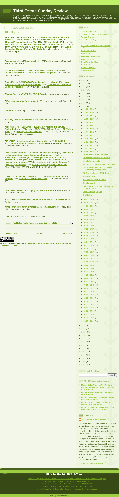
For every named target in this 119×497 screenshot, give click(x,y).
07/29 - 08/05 (89, 226)
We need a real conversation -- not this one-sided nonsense (39, 154)
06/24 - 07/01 (89, 242)
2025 (83, 83)
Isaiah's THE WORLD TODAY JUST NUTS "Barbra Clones (33, 70)
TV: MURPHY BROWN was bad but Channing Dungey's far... (98, 168)
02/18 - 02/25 (89, 301)
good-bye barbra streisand (29, 131)
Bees (8, 200)
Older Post (67, 233)
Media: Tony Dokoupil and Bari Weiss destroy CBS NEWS (97, 398)
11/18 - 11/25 (89, 129)
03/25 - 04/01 (89, 285)
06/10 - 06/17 (89, 249)
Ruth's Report (34, 44)
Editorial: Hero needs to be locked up (99, 164)
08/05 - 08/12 (89, 222)
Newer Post (11, 233)
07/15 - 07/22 (89, 232)
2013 (83, 338)
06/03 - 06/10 (89, 252)
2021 (83, 96)
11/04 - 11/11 (89, 135)
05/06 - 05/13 (89, 265)
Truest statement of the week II (96, 158)
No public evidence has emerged (44, 153)
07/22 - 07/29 (89, 229)
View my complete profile (92, 463)
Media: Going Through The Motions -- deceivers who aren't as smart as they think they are (97, 387)
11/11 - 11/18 (89, 132)
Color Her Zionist (90, 176)
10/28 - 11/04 (89, 139)
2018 (83, 106)
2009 (83, 352)
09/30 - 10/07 (89, 152)
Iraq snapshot (12, 61)
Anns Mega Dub (88, 70)
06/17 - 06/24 (89, 245)
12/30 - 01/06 (89, 109)
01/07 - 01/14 (89, 321)
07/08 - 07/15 (89, 235)
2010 (83, 348)
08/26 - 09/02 (89, 212)
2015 (83, 332)
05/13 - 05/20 (89, 262)
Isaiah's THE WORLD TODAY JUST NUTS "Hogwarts (31, 73)
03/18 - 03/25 (89, 288)
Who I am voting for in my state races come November (32, 207)
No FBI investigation (16, 153)
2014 (83, 335)
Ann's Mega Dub (43, 47)
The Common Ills (88, 31)
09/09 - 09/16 (89, 206)
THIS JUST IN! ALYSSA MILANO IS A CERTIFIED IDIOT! (35, 142)
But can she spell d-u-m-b (94, 180)
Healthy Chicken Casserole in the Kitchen (26, 120)
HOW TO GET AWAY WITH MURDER (23, 176)
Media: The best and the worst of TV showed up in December (97, 403)
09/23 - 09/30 (89, 199)
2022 (83, 93)
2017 (83, 325)
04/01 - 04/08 (89, 282)
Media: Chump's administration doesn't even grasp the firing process (98, 408)
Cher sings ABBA (32, 129)
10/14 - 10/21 (89, 145)
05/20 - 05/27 (89, 258)
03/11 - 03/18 (89, 291)
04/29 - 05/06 (89, 268)
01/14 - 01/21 (89, 318)
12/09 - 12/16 (89, 119)
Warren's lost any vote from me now (49, 164)
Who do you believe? (16, 164)
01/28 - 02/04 (89, 311)
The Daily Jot (39, 49)
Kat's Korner (51, 40)
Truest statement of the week (95, 154)
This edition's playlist (92, 192)
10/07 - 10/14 (89, 148)
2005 (83, 365)
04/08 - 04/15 (89, 278)
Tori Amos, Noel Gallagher (18, 127)
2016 (83, 329)
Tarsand (10, 110)
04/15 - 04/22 (89, 275)
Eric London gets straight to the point (49, 162)
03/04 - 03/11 (89, 295)
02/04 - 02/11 (89, 308)
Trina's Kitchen (87, 37)
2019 (83, 103)
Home (39, 233)
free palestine (12, 216)
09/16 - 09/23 (89, 203)
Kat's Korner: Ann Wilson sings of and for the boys (38, 83)
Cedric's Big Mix (30, 40)
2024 (83, 87)
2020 (83, 100)
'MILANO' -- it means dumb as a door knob (26, 141)
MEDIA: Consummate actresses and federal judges (67, 481)
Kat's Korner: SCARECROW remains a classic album (31, 82)
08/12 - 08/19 (89, 219)
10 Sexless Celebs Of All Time (96, 173)
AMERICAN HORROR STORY (33, 178)
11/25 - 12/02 (89, 125)
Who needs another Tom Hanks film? (23, 101)
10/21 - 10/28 (89, 142)
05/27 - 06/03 (89, 255)
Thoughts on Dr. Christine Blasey (34, 160)
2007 (83, 358)
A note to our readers (92, 161)
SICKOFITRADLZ (59, 44)
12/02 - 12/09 (89, 122)
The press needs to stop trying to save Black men (30, 190)
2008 (83, 355)
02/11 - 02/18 (89, 304)
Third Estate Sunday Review (40, 10)
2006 (83, 362)
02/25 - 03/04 (89, 298)
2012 (83, 342)
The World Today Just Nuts (93, 40)
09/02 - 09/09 (89, 209)
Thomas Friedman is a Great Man (21, 42)
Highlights (87, 195)
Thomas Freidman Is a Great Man (95, 34)
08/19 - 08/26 (89, 216)
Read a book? (89, 183)
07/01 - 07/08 (89, 239)
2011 (83, 345)
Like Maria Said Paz (89, 62)
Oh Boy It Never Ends (17, 47)
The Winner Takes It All (54, 129)
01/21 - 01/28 (89, 314)
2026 (83, 80)
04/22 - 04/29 (89, 272)
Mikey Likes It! (52, 42)
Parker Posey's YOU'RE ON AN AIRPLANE (26, 94)
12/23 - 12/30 (89, 112)
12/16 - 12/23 (89, 116)
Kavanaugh (24, 157)
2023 (83, 90)
